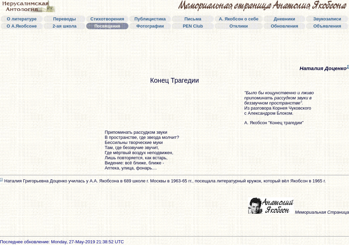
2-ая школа (64, 26)
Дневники (284, 18)
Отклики (238, 26)
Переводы (64, 18)
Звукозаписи (327, 18)
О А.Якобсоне (22, 26)
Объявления (327, 26)
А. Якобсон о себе (238, 18)
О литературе (22, 18)
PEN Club (193, 26)
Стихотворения (107, 18)
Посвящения (107, 26)
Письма (192, 18)
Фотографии (150, 26)
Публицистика (150, 18)
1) (1, 179)
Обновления (284, 26)
